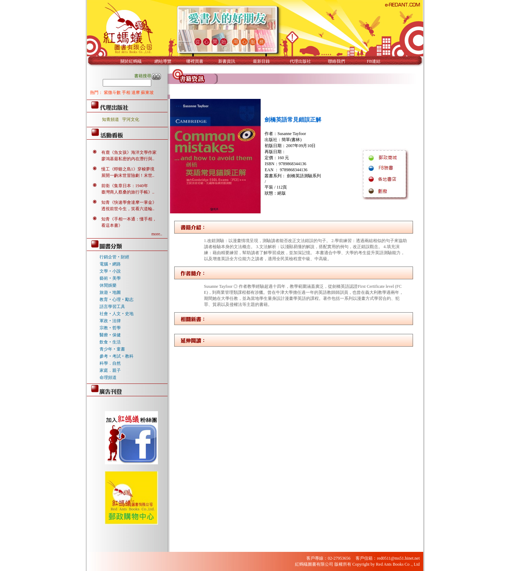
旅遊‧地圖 (110, 292)
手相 (126, 92)
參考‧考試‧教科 (117, 356)
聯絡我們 (336, 61)
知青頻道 (110, 119)
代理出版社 (300, 61)
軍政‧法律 (110, 320)
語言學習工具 (112, 306)
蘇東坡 (147, 92)
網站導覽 (162, 61)
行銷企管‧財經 (114, 256)
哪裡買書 (194, 61)
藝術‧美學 (110, 278)
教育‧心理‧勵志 (117, 299)
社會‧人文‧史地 (117, 313)
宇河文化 (130, 119)
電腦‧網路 (110, 264)
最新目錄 (261, 61)
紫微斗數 (113, 92)
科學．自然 (110, 363)
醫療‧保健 (110, 334)
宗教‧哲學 (110, 327)
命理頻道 (108, 377)
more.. (156, 233)
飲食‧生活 (110, 342)
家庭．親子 (110, 370)
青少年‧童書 (112, 349)
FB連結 (374, 61)
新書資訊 (226, 61)
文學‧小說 (110, 271)
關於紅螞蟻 (131, 61)
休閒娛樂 (108, 285)
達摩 (136, 92)
